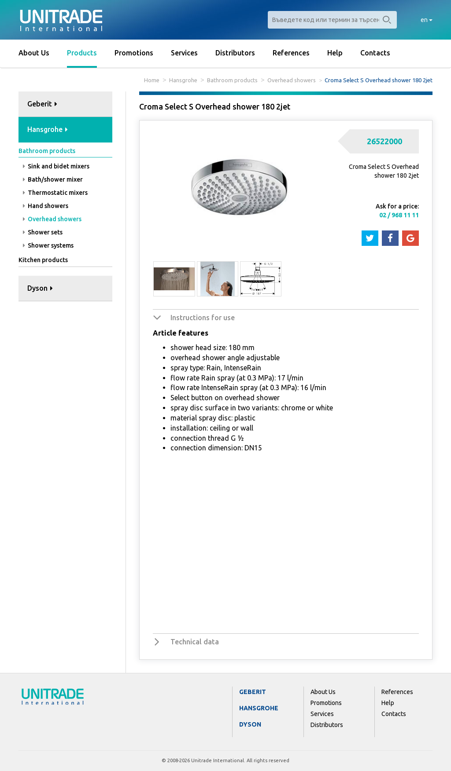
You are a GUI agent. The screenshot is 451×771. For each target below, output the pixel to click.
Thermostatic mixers (55, 192)
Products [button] (82, 53)
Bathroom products (232, 80)
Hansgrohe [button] (47, 129)
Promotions (134, 53)
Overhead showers (291, 80)
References (291, 53)
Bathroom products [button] (46, 150)
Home (151, 80)
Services (184, 53)
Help (335, 53)
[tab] (65, 104)
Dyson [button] (40, 288)
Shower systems (48, 245)
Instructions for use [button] (202, 318)
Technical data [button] (194, 642)
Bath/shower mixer (53, 179)
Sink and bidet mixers (56, 166)
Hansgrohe (183, 80)
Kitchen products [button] (43, 259)
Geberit (252, 691)
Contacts (375, 53)
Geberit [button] (42, 104)
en (427, 19)
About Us (33, 53)
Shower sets (43, 232)
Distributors (235, 53)
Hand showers (45, 205)
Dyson (250, 724)
